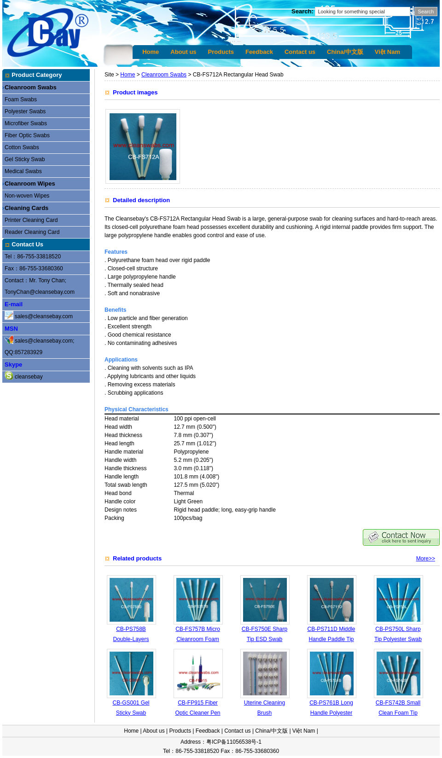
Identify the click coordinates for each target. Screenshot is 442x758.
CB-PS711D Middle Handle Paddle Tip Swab (331, 639)
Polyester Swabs (25, 111)
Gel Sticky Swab (25, 159)
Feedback (259, 51)
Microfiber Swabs (26, 123)
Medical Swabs (23, 171)
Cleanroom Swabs (31, 87)
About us (183, 51)
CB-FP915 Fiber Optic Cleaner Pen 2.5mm (197, 713)
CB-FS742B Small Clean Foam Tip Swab (398, 713)
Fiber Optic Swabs (27, 135)
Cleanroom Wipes (30, 183)
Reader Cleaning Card (32, 232)
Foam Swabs (21, 99)
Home (150, 51)
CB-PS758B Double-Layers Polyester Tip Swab (131, 639)
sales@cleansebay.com (44, 316)
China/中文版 (345, 51)
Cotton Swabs (22, 147)
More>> (425, 558)
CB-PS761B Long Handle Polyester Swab (331, 713)
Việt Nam (387, 51)
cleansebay (29, 376)
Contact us (300, 51)
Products (221, 51)
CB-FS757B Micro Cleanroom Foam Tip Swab (197, 639)
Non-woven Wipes (27, 195)
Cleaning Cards (26, 207)
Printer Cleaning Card (31, 220)
